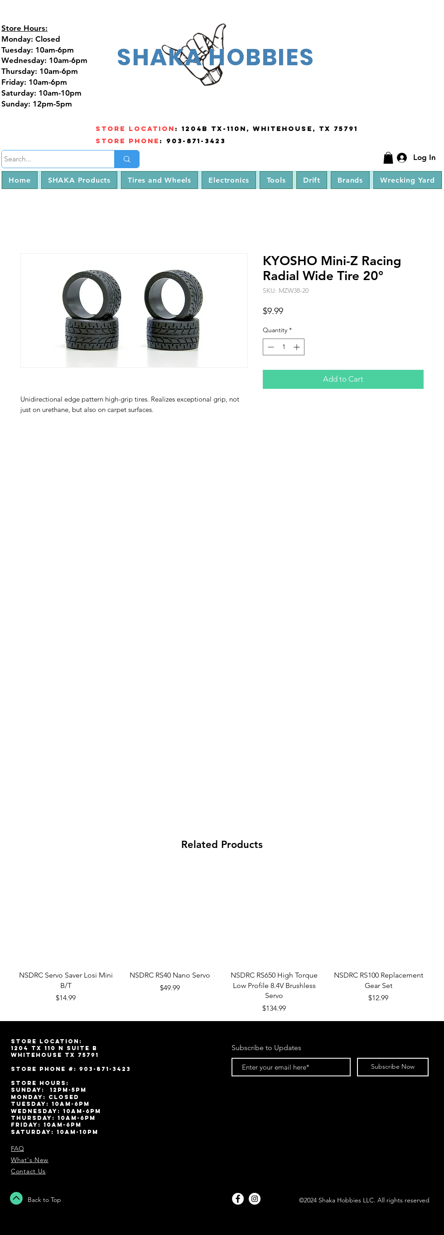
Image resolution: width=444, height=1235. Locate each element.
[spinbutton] (283, 347)
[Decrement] (269, 347)
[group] (222, 940)
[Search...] (49, 159)
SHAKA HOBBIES (215, 57)
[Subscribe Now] (393, 1067)
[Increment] (297, 347)
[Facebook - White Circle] (238, 1199)
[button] (388, 158)
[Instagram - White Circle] (255, 1199)
